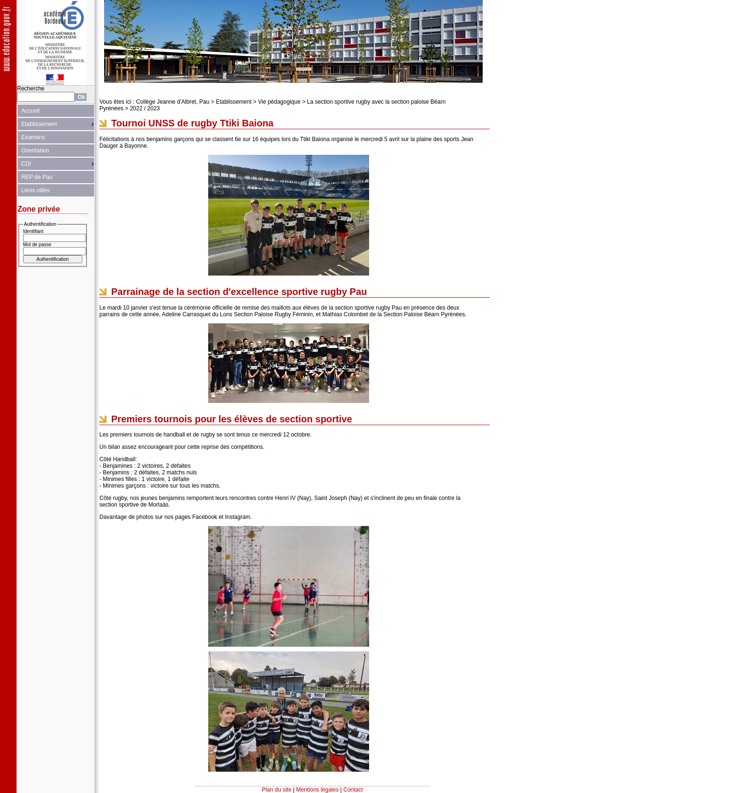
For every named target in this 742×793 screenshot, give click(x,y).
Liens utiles (35, 190)
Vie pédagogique (279, 101)
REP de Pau (37, 177)
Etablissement (39, 124)
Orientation (35, 150)
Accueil (30, 110)
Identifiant (33, 231)
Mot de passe (37, 244)
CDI (26, 163)
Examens (33, 137)
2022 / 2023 (144, 108)
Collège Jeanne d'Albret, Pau (172, 101)
